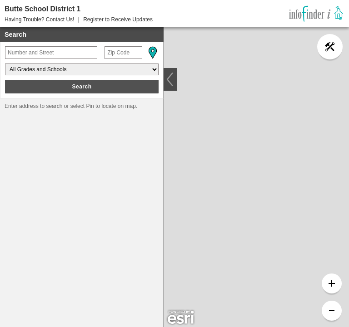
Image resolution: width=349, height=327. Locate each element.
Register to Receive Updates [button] (118, 19)
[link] (316, 14)
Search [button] (81, 86)
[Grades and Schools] (82, 69)
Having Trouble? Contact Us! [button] (39, 19)
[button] (152, 52)
